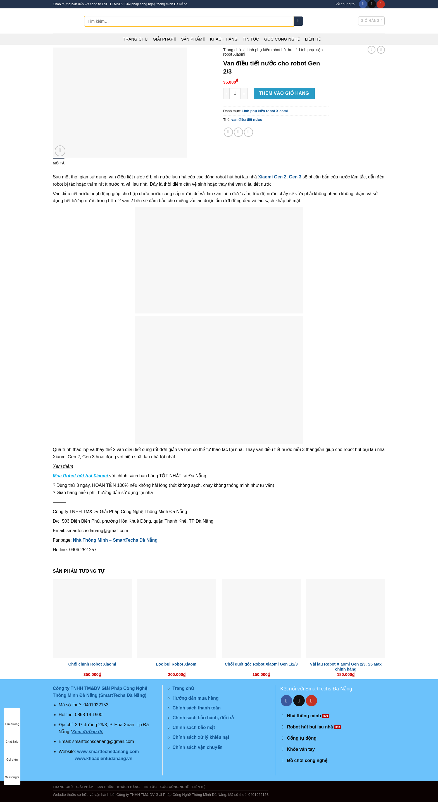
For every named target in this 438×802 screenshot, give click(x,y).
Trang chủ (135, 39)
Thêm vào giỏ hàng (284, 93)
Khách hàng (224, 39)
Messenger (12, 772)
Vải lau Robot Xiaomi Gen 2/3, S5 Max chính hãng (346, 667)
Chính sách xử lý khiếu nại (200, 737)
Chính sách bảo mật (193, 727)
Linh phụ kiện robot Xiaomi (265, 111)
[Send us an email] (372, 4)
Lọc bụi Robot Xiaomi (176, 664)
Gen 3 (295, 176)
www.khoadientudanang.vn (104, 758)
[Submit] (298, 21)
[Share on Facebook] (228, 132)
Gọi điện (12, 754)
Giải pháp (164, 39)
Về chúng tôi (345, 4)
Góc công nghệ (282, 39)
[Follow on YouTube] (381, 4)
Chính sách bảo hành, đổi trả (203, 717)
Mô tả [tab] (58, 163)
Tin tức (251, 39)
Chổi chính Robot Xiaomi (92, 664)
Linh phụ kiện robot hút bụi (270, 50)
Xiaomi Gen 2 (272, 176)
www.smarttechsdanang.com (108, 751)
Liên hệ (312, 39)
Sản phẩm (193, 39)
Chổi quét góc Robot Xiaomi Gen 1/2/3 (261, 664)
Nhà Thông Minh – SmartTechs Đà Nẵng (115, 540)
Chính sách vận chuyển (197, 747)
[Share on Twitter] (238, 132)
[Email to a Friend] (248, 132)
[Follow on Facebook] (363, 4)
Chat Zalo (12, 736)
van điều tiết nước (246, 119)
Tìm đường (12, 719)
